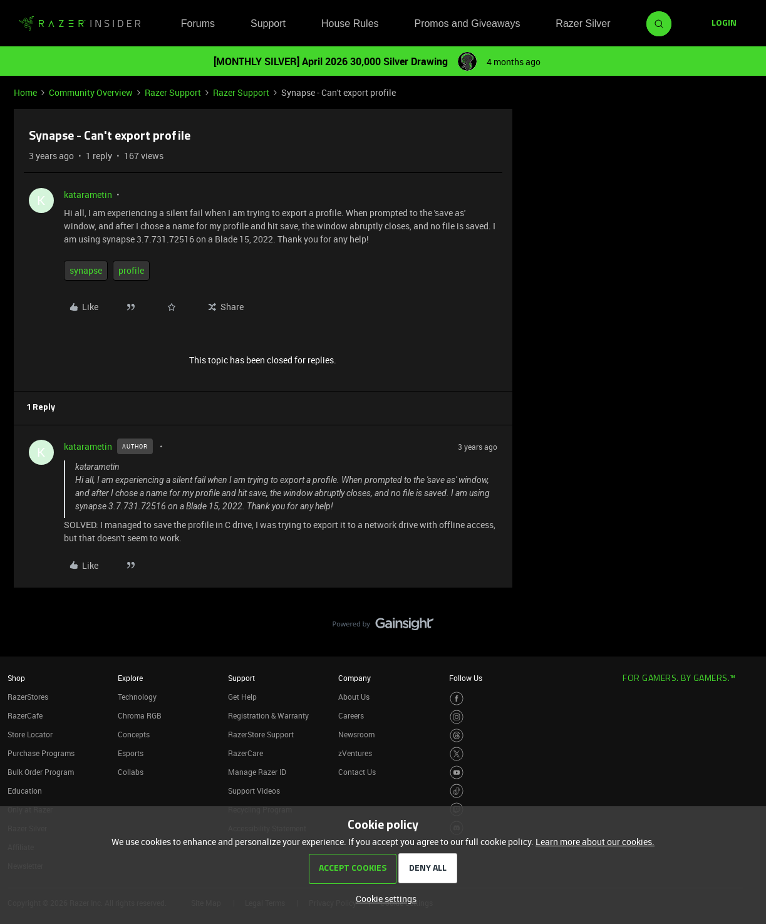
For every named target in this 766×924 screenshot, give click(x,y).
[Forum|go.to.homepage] (79, 23)
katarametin (88, 194)
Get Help (242, 697)
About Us (354, 697)
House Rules (350, 23)
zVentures (355, 753)
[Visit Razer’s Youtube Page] (457, 773)
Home (25, 92)
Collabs (130, 772)
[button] (724, 23)
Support (268, 23)
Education (25, 791)
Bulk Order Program (41, 772)
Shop (16, 678)
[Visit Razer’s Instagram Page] (457, 717)
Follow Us (465, 678)
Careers (351, 715)
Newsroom (356, 734)
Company (354, 678)
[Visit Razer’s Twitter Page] (457, 754)
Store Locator (30, 734)
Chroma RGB (140, 715)
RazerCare (245, 753)
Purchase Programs (41, 753)
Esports (130, 753)
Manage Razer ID (257, 772)
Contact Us (357, 772)
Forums (198, 23)
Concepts (134, 734)
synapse (86, 270)
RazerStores (28, 697)
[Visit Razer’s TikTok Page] (457, 791)
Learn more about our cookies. (595, 842)
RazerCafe (25, 715)
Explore (130, 678)
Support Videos (254, 791)
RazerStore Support (261, 734)
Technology (137, 697)
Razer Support (173, 92)
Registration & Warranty (268, 715)
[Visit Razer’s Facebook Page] (457, 699)
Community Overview (91, 92)
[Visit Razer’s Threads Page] (457, 736)
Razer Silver (583, 23)
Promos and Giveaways (467, 23)
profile (131, 270)
